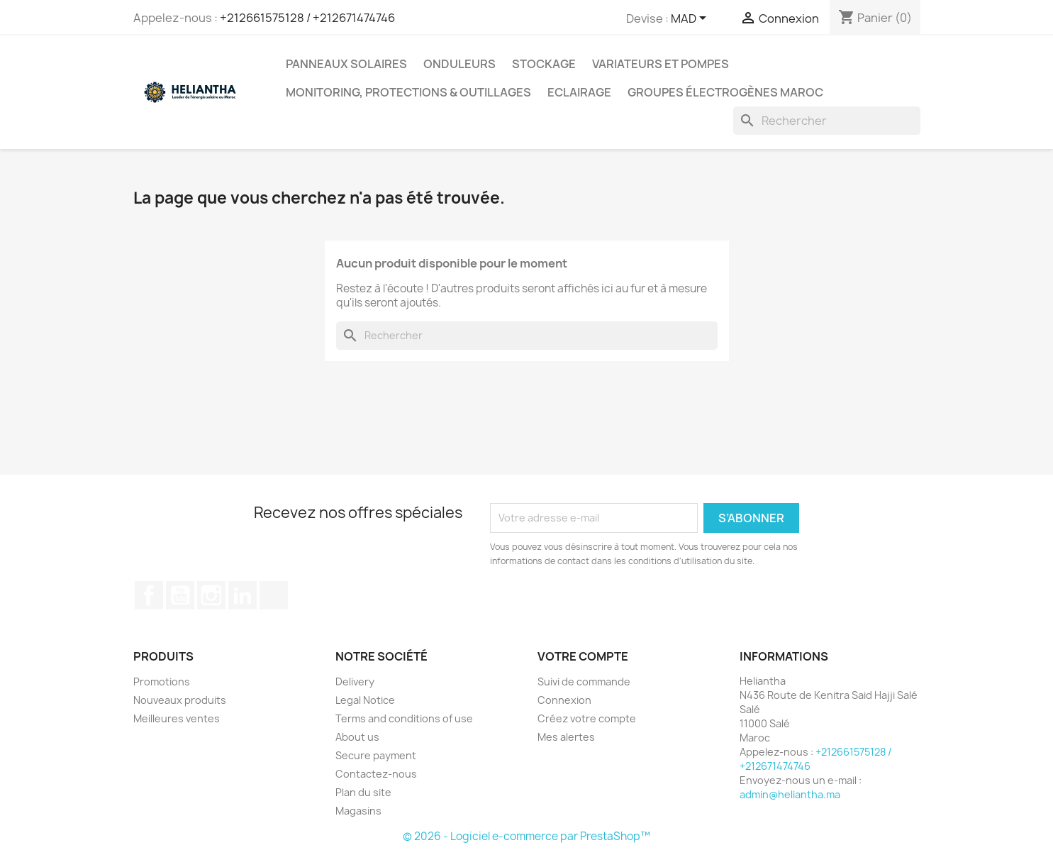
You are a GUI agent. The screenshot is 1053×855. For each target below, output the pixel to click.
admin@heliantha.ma (790, 794)
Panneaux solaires (346, 64)
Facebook (149, 595)
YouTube (180, 595)
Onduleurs (459, 64)
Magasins (358, 810)
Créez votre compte (586, 718)
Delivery (354, 681)
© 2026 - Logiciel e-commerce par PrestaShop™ (526, 836)
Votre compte (582, 656)
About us (357, 737)
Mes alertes (566, 737)
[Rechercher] (826, 120)
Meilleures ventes (176, 718)
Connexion (564, 700)
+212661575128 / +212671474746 (307, 18)
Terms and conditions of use (404, 718)
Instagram (211, 595)
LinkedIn (242, 595)
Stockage (544, 64)
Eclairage (579, 92)
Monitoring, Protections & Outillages (408, 92)
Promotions (161, 681)
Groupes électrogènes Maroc (725, 92)
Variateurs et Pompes (660, 64)
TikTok (274, 595)
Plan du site (363, 792)
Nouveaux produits (179, 700)
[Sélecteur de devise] (691, 19)
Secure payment (375, 755)
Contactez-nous (376, 773)
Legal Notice (365, 700)
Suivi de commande (583, 681)
